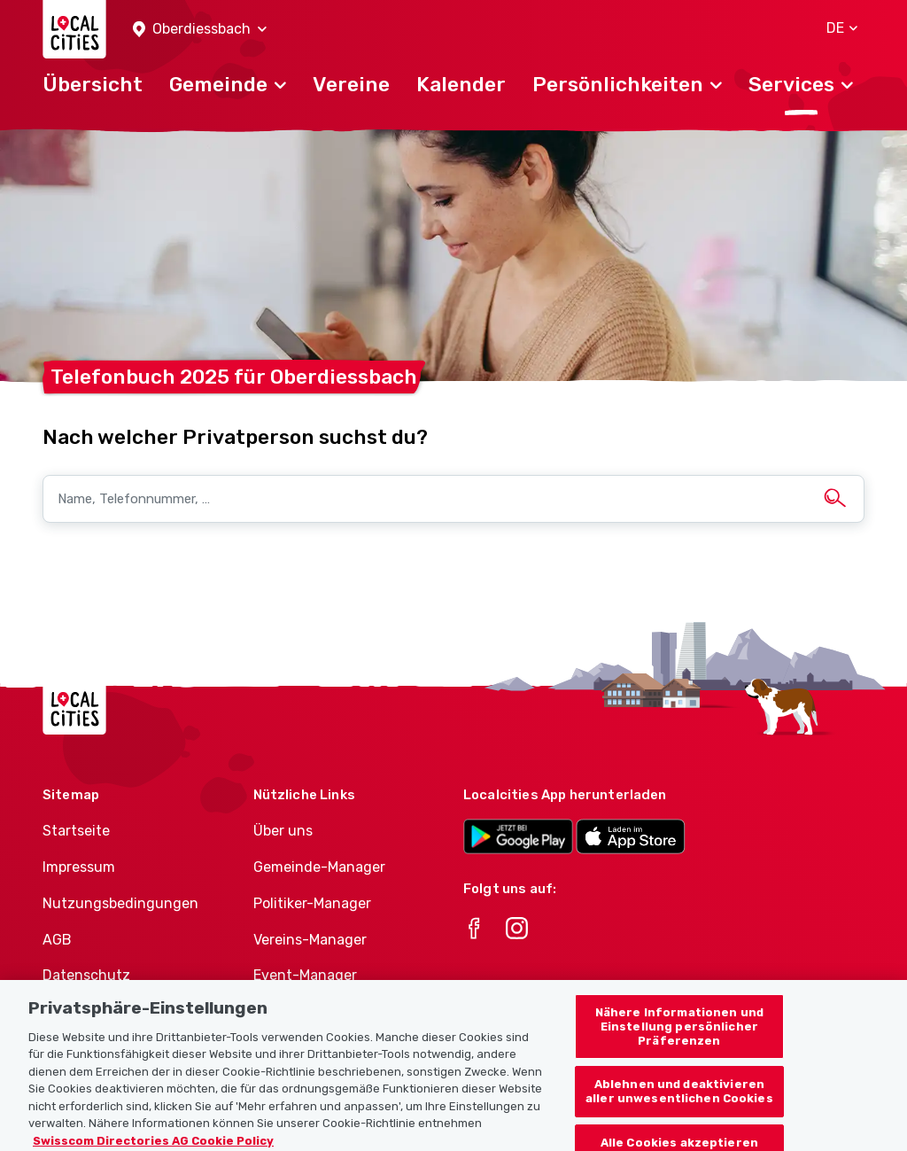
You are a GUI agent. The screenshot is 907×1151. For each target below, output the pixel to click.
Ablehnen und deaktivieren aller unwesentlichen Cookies (679, 1100)
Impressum (79, 867)
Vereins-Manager (310, 939)
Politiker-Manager (312, 903)
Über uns (283, 830)
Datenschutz (86, 975)
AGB (57, 939)
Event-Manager (305, 975)
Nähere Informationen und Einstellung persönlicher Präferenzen (679, 1035)
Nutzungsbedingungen (120, 903)
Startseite (76, 830)
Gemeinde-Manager (319, 867)
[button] (200, 29)
